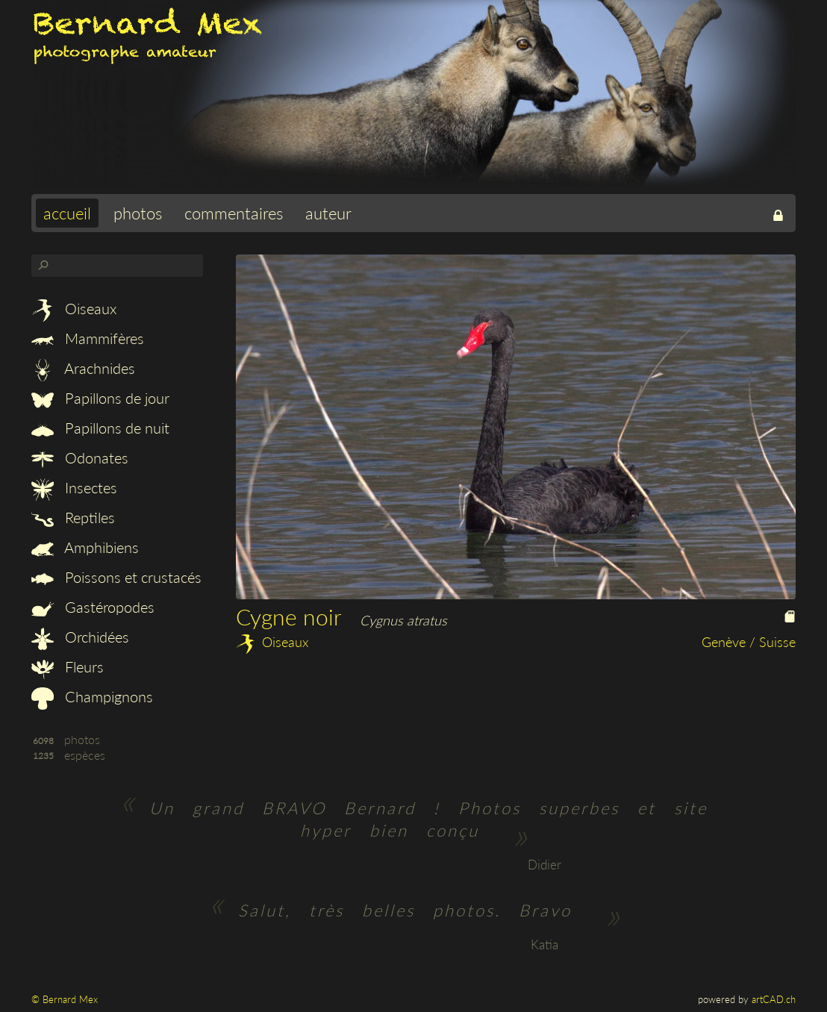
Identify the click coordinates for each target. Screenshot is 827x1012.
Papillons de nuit (100, 428)
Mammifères (87, 338)
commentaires (233, 213)
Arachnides (83, 368)
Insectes (74, 487)
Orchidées (80, 637)
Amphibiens (85, 547)
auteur (328, 213)
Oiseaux (73, 308)
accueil (67, 213)
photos (137, 213)
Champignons (92, 696)
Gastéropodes (93, 607)
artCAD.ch (774, 999)
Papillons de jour (100, 398)
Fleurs (67, 666)
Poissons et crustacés (116, 577)
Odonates (79, 457)
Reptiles (73, 517)
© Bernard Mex (64, 999)
